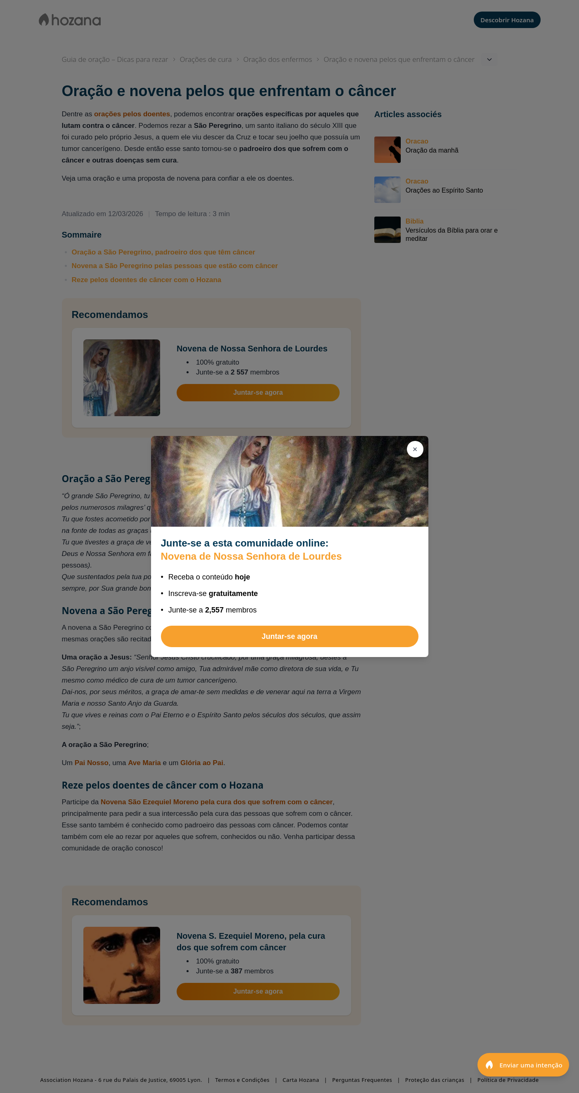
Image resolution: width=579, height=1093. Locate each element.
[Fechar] (415, 449)
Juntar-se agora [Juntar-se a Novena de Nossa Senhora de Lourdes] (289, 636)
